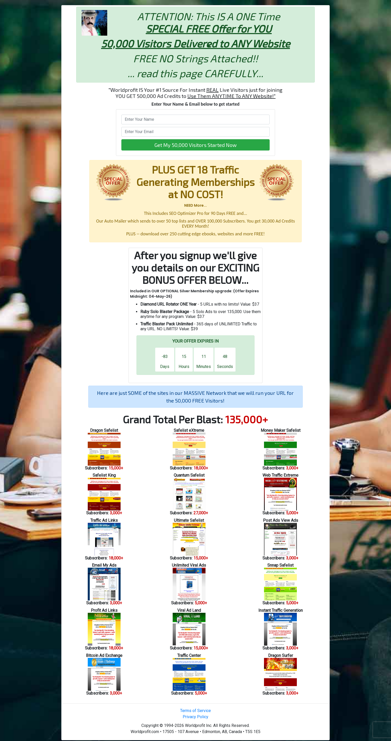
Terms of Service (195, 710)
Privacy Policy (195, 716)
